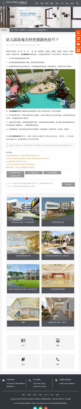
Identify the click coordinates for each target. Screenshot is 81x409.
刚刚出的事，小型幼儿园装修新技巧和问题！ (21, 167)
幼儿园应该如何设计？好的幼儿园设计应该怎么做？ (23, 155)
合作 (67, 3)
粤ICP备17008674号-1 (58, 396)
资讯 (57, 3)
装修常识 (23, 30)
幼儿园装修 (24, 54)
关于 (62, 3)
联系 (72, 3)
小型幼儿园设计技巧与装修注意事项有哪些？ (21, 164)
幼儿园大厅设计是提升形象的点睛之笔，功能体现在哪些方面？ (32, 180)
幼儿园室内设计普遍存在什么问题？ (24, 183)
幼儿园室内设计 (29, 173)
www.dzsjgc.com (11, 139)
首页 (36, 3)
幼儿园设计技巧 (14, 173)
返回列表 (68, 181)
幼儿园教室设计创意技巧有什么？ (17, 161)
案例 (46, 3)
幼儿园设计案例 (59, 173)
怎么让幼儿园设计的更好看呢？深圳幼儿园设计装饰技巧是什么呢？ (28, 158)
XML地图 (68, 396)
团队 (52, 3)
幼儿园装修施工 (44, 173)
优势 (41, 3)
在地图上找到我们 (65, 376)
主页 (12, 30)
